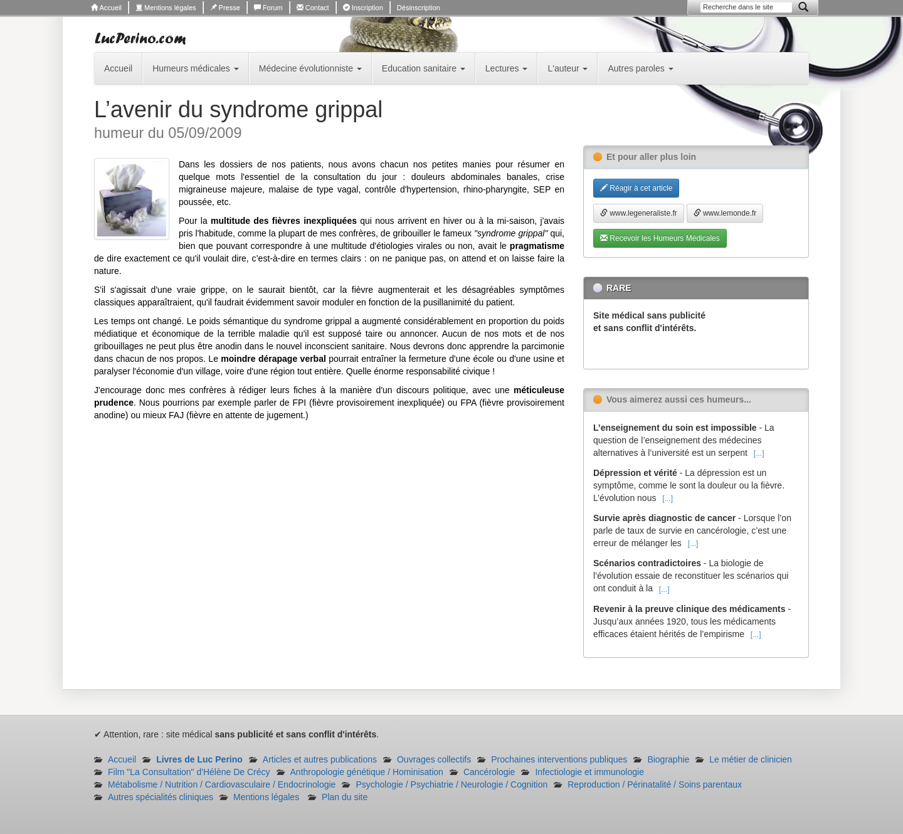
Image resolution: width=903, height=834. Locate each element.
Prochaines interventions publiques (559, 759)
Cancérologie (489, 772)
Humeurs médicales (195, 68)
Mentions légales (165, 7)
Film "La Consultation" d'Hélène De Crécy (189, 772)
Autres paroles (640, 68)
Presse (225, 7)
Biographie (668, 759)
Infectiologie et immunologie (589, 772)
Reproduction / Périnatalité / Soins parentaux (655, 784)
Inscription (363, 7)
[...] (759, 453)
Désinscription (418, 7)
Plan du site (344, 797)
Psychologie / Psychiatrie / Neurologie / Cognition (451, 784)
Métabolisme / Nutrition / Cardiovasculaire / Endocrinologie (221, 784)
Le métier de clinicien (750, 759)
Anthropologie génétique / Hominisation (366, 772)
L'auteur (567, 68)
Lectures (506, 68)
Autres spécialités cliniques (160, 797)
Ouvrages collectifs (434, 759)
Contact (313, 7)
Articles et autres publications (320, 759)
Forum (268, 7)
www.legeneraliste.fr (638, 213)
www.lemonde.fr (725, 213)
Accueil (106, 7)
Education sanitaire (423, 68)
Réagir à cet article (636, 188)
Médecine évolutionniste (310, 68)
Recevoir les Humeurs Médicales (660, 238)
